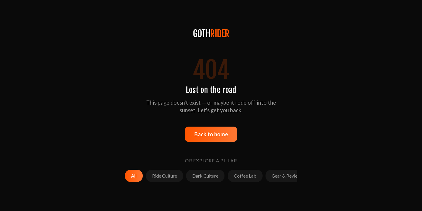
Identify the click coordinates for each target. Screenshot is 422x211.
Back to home (211, 134)
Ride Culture (164, 175)
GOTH (211, 34)
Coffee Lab (245, 175)
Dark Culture (205, 175)
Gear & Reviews (287, 175)
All (134, 175)
